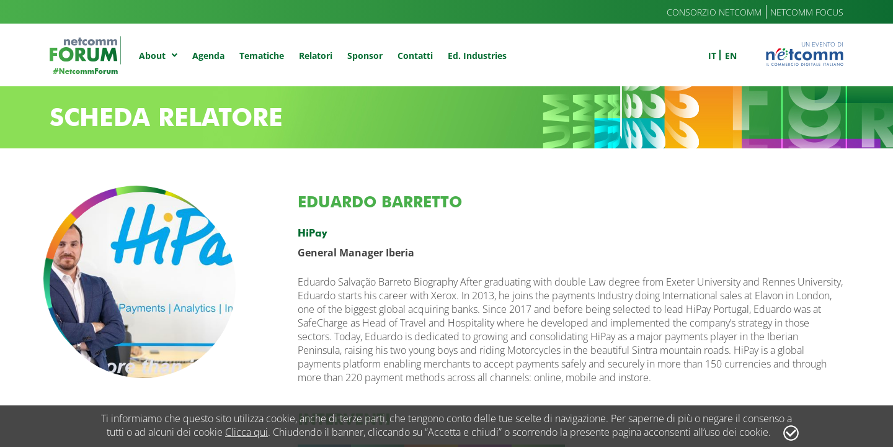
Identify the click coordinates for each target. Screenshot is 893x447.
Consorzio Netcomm (714, 12)
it (712, 55)
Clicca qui (246, 432)
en (731, 55)
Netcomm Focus (806, 12)
